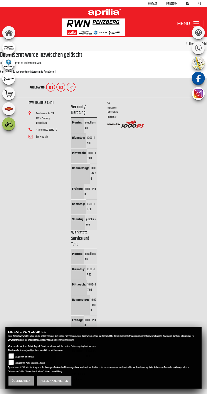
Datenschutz (112, 112)
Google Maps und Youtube (24, 357)
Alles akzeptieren (54, 380)
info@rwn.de (42, 137)
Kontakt (152, 4)
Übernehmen (21, 380)
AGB (108, 103)
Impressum (171, 4)
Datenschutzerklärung (65, 340)
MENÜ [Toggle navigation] (189, 23)
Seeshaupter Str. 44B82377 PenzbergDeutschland (45, 118)
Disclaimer (111, 117)
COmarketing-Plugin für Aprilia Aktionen (30, 363)
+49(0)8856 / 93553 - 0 (46, 130)
